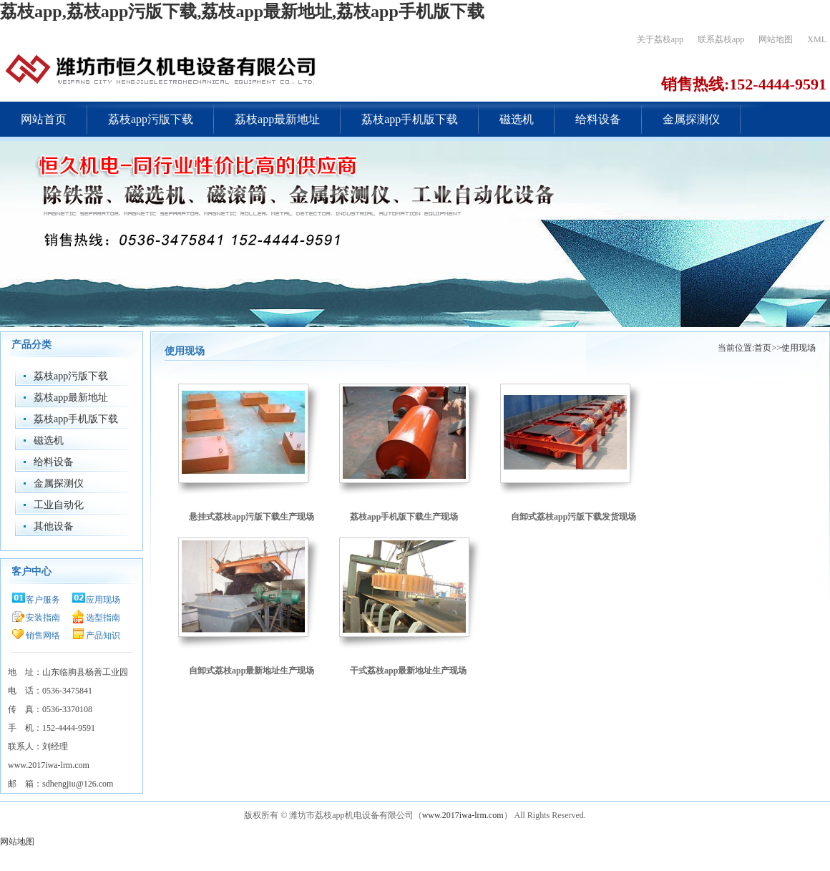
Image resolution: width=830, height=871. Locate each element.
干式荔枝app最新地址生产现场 (408, 671)
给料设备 (598, 119)
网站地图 (775, 39)
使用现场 (798, 348)
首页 (762, 348)
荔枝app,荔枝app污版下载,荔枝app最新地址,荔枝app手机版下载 (242, 11)
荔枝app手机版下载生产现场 (404, 517)
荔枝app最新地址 (277, 119)
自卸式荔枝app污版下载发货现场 (573, 517)
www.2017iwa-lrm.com (463, 815)
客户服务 (43, 600)
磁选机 (516, 119)
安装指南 (43, 618)
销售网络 (43, 636)
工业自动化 (59, 505)
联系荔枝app (721, 39)
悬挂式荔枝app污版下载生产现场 (251, 517)
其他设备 (54, 526)
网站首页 (44, 119)
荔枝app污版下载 (150, 119)
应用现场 (103, 600)
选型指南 (103, 618)
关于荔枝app (660, 39)
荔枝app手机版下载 (409, 119)
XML (816, 39)
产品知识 (103, 636)
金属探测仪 (691, 119)
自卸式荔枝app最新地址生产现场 (251, 671)
